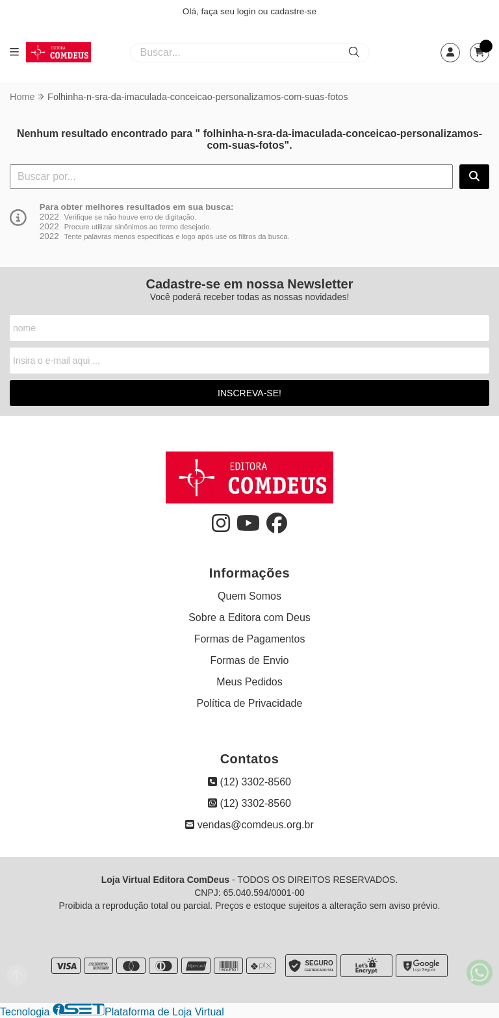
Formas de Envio (250, 660)
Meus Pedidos (249, 681)
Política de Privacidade (250, 703)
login (248, 11)
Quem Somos (249, 596)
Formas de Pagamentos (249, 638)
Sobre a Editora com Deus (249, 617)
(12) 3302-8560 (249, 781)
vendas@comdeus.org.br (249, 824)
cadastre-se (293, 11)
